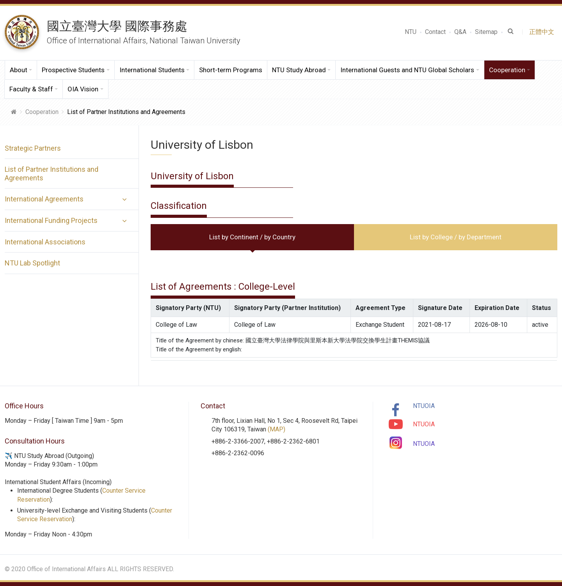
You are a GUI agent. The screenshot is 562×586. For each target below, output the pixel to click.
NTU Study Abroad (299, 70)
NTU (410, 32)
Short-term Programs (230, 70)
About (18, 70)
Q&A (460, 32)
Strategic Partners (33, 148)
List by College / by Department (456, 237)
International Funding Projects (51, 220)
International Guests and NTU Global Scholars (407, 70)
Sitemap (486, 32)
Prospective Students (73, 70)
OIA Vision (83, 89)
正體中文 (543, 32)
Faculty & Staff (31, 89)
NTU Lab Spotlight (32, 263)
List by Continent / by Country (252, 237)
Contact (435, 32)
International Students (152, 70)
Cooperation (507, 70)
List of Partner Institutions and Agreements (51, 173)
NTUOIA (424, 406)
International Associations (45, 242)
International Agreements (44, 199)
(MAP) (276, 429)
